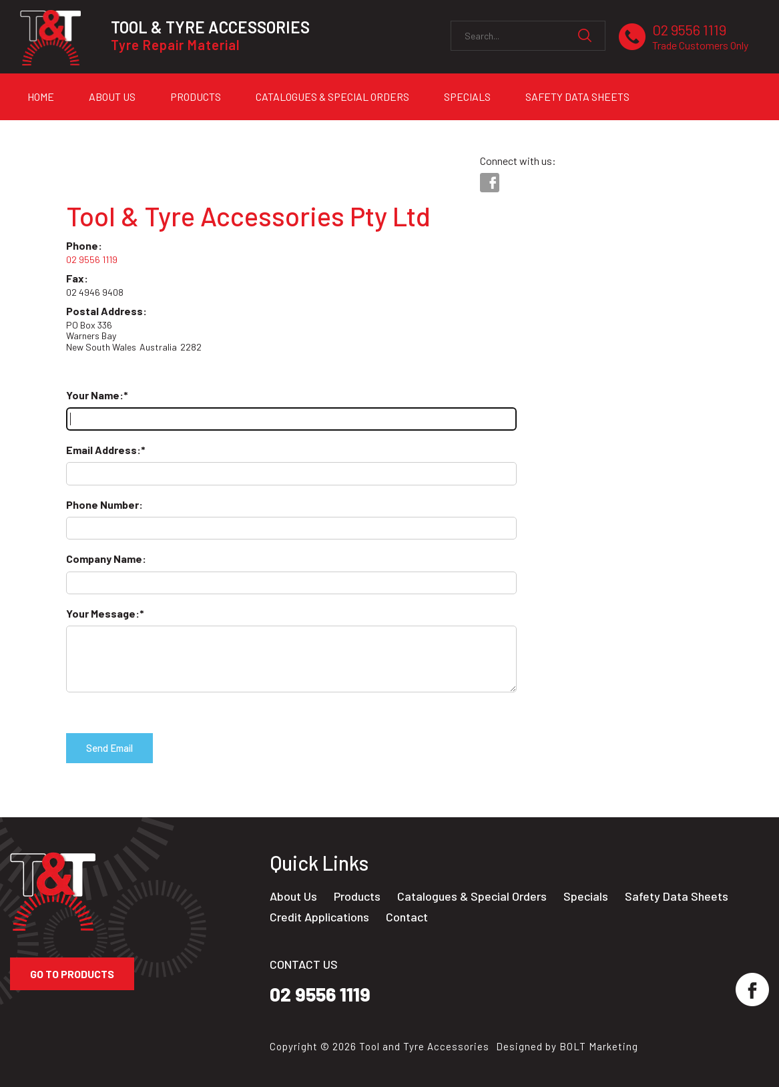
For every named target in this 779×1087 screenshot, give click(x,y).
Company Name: (106, 558)
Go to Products (72, 973)
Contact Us (197, 132)
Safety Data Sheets (577, 96)
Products (195, 96)
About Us (112, 96)
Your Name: (94, 395)
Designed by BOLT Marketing (567, 1046)
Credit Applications (80, 132)
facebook (489, 182)
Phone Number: (104, 504)
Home (40, 96)
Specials (467, 96)
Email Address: (103, 449)
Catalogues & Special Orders (332, 96)
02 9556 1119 (700, 37)
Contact (407, 917)
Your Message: (103, 613)
